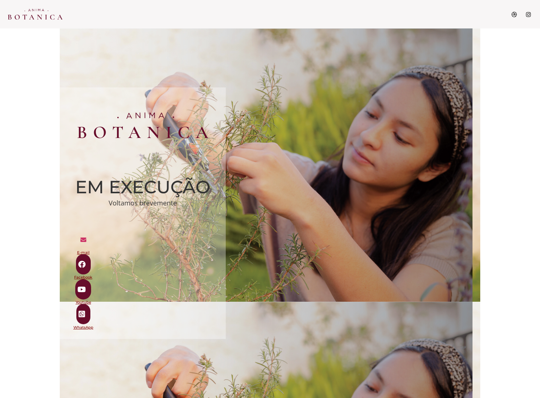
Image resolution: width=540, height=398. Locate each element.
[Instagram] (528, 14)
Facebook (83, 277)
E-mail (83, 252)
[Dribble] (514, 14)
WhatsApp (83, 327)
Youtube (83, 302)
